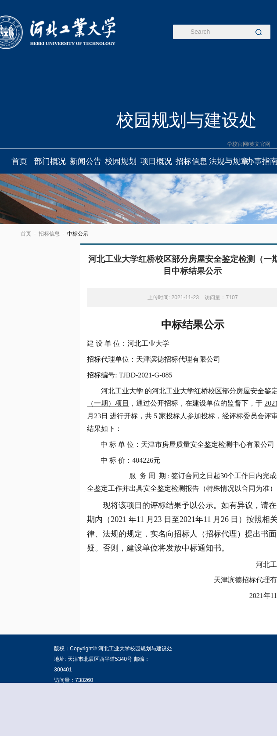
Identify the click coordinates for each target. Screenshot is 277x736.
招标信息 (191, 161)
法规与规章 (226, 161)
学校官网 (237, 144)
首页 (19, 161)
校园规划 (121, 161)
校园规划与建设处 (186, 120)
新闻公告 (85, 161)
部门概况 (50, 161)
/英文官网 (259, 144)
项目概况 (156, 161)
